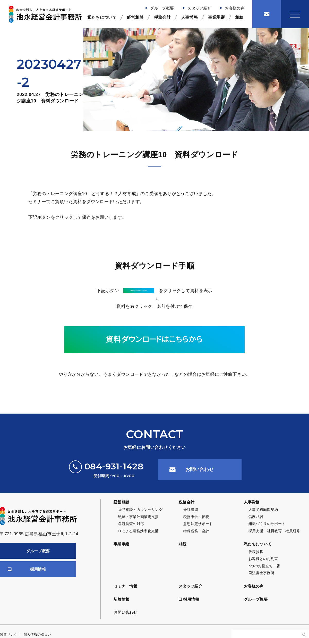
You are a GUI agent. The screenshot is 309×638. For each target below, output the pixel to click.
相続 (239, 17)
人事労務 (189, 17)
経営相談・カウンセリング (140, 510)
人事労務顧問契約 (263, 510)
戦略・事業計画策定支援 (138, 517)
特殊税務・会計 (196, 531)
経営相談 (135, 17)
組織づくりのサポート (266, 524)
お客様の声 (235, 8)
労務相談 (255, 517)
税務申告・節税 (196, 517)
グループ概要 (162, 8)
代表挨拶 (255, 552)
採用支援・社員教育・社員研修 (274, 531)
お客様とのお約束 (263, 559)
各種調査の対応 (131, 524)
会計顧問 (190, 510)
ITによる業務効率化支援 (138, 531)
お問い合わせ (199, 469)
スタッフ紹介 (199, 8)
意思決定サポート (198, 524)
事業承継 (216, 17)
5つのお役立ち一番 (264, 566)
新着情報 (121, 599)
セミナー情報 (125, 586)
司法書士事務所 (261, 573)
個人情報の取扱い (37, 634)
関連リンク (8, 634)
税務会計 (162, 17)
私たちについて (102, 17)
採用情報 (38, 569)
